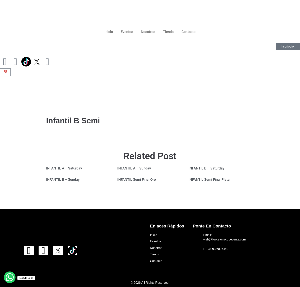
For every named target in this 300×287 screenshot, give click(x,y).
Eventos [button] (127, 32)
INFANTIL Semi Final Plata (209, 179)
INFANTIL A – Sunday (134, 168)
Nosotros (148, 32)
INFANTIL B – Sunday (63, 179)
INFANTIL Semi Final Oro (136, 179)
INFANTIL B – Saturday (206, 168)
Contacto (188, 32)
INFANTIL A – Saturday (64, 168)
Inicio (108, 32)
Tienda (168, 32)
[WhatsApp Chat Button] (10, 277)
